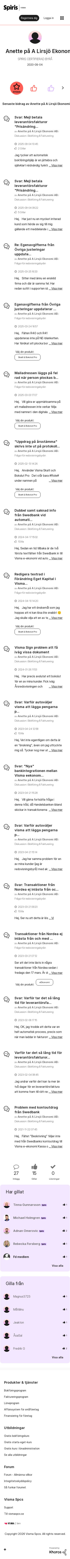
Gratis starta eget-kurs (18, 1442)
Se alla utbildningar (15, 1454)
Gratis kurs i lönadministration (22, 1448)
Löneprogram (11, 1403)
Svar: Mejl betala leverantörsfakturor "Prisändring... (31, 122)
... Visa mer (56, 165)
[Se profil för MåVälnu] (18, 1309)
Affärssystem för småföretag (21, 1409)
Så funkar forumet (15, 1487)
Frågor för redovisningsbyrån (30, 263)
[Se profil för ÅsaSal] (17, 1335)
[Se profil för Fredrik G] (19, 1348)
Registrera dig (29, 18)
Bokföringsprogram (15, 1390)
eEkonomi (44, 982)
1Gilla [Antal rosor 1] (21, 541)
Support (8, 1507)
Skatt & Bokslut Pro (27, 357)
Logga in (49, 18)
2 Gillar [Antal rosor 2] (22, 148)
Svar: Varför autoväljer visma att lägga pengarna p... (36, 706)
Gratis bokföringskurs (16, 1435)
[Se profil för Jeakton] (18, 1322)
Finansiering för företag (18, 1415)
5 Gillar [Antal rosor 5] (22, 212)
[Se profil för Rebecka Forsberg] (26, 1244)
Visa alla (57, 1265)
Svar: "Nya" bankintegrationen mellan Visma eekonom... (36, 770)
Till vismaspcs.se (14, 1513)
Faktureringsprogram (16, 1396)
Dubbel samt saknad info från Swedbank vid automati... (35, 515)
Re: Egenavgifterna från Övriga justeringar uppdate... (34, 249)
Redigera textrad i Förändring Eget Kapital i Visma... (35, 578)
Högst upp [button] (5, 1549)
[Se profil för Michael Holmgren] (26, 1218)
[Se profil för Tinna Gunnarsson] (27, 1205)
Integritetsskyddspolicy (18, 1481)
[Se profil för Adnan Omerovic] (25, 1231)
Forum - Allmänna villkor (18, 1474)
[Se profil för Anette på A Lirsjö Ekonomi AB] (38, 131)
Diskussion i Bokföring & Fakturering (34, 135)
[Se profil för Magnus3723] (21, 1296)
